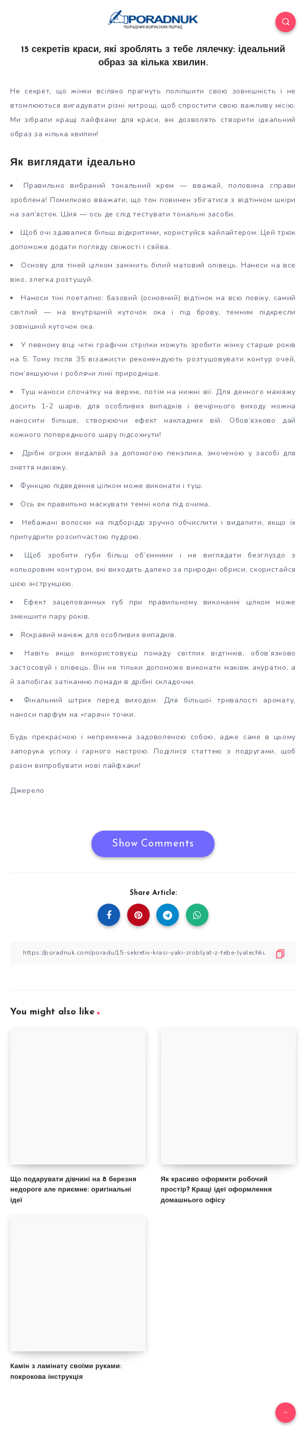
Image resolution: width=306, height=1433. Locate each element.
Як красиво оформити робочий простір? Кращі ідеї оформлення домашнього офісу (216, 1190)
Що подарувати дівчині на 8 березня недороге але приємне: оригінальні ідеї (73, 1190)
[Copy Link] (153, 952)
